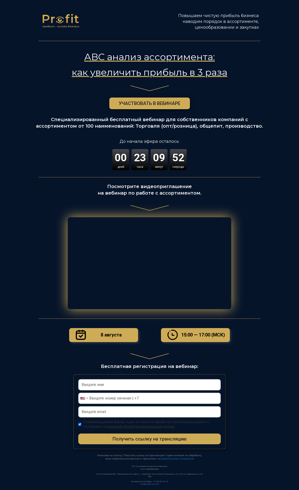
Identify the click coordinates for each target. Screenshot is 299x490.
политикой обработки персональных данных (140, 426)
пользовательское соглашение (175, 458)
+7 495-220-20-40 (160, 481)
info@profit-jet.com (149, 484)
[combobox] (83, 398)
